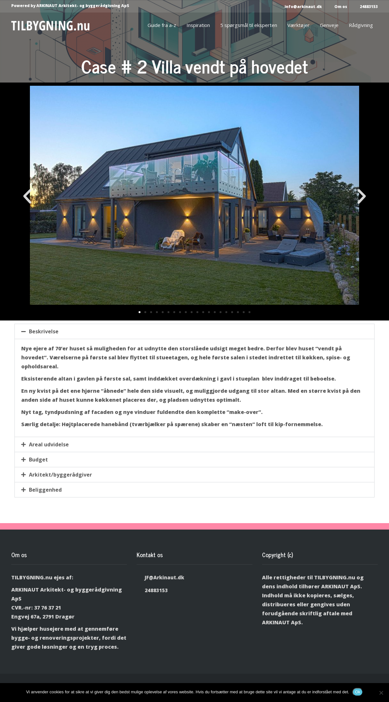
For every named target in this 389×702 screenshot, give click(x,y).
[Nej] (381, 692)
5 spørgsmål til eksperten (248, 25)
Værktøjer (298, 25)
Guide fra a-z (162, 25)
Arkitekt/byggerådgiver (60, 474)
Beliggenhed (45, 489)
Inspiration (198, 25)
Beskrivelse (44, 331)
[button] (27, 196)
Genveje (329, 25)
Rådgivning (361, 25)
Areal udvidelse (49, 444)
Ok (357, 691)
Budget (38, 459)
